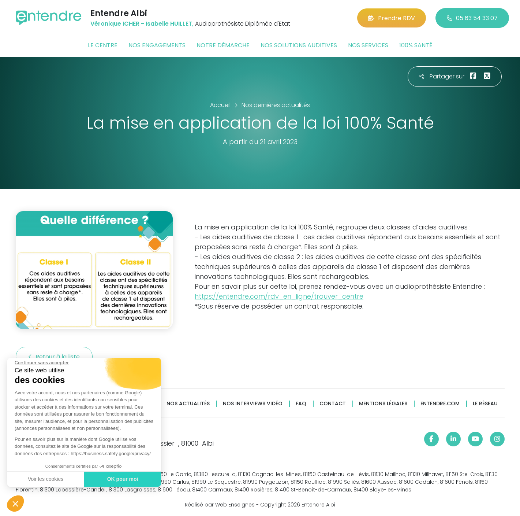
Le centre (102, 45)
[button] (15, 503)
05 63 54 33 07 (472, 18)
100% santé (416, 45)
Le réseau (485, 404)
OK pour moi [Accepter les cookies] (122, 479)
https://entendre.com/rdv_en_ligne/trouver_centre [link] (279, 296)
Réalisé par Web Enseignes (220, 504)
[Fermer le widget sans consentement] (41, 362)
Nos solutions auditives (299, 45)
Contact (332, 404)
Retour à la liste (54, 357)
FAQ (301, 404)
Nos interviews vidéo (253, 404)
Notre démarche (223, 45)
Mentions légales (383, 404)
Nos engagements (157, 45)
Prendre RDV (391, 18)
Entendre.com (440, 404)
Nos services (368, 45)
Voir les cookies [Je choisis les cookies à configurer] (45, 479)
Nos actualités (188, 404)
